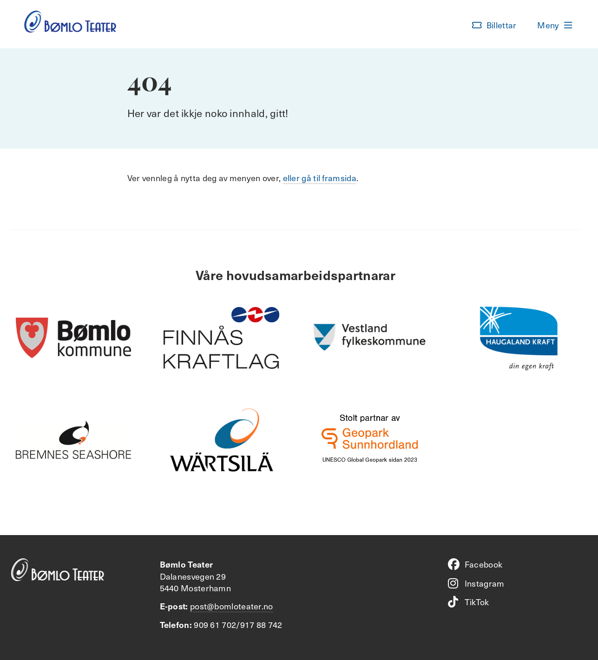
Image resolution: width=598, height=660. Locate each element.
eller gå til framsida (319, 177)
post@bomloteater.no (231, 606)
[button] (494, 25)
